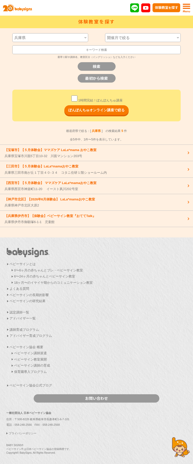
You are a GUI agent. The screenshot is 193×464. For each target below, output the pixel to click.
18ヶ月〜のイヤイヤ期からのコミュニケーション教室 (53, 282)
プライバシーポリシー (22, 433)
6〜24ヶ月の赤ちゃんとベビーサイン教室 (44, 276)
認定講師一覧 (19, 312)
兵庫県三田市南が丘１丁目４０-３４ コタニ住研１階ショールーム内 (95, 169)
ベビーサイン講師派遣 (30, 353)
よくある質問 (19, 289)
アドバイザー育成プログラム (31, 336)
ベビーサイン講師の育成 (32, 365)
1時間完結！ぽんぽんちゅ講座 (96, 100)
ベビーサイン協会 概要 (26, 347)
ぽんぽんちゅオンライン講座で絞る (96, 110)
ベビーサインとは (23, 264)
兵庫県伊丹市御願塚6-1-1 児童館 (95, 219)
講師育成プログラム (24, 330)
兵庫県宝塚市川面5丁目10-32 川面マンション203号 (95, 153)
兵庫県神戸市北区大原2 (95, 202)
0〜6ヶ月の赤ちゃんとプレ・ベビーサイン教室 (48, 270)
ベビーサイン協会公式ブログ (31, 385)
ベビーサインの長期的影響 (29, 295)
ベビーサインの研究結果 (27, 301)
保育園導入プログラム (30, 372)
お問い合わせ (96, 398)
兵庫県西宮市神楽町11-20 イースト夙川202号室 (95, 186)
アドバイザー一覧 (23, 318)
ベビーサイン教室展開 (30, 359)
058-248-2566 (23, 424)
